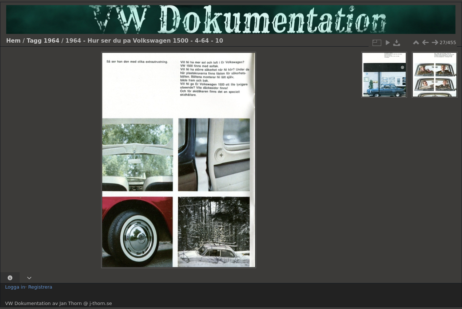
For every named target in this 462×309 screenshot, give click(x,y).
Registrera (40, 287)
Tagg (34, 41)
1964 (51, 41)
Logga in (15, 287)
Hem (13, 41)
